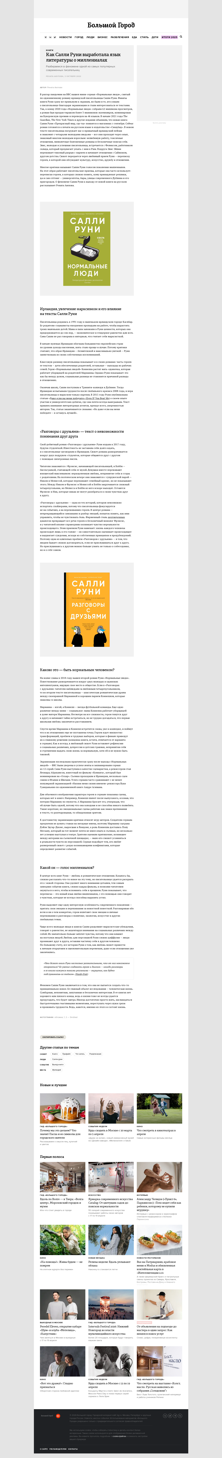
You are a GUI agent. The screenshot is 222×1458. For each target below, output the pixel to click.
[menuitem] (65, 37)
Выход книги (57, 1064)
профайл (66, 1054)
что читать (80, 1054)
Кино (140, 1126)
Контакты (73, 1449)
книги (55, 1054)
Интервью (142, 1195)
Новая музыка (96, 1258)
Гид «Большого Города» (53, 1126)
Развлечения (95, 1054)
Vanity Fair (81, 974)
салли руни (57, 1059)
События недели (97, 1126)
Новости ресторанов (149, 1258)
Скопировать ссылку (53, 1037)
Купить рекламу (159, 123)
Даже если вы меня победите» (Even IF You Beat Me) (80, 398)
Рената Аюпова (54, 76)
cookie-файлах (119, 1436)
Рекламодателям (57, 1449)
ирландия (56, 1070)
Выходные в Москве (51, 1323)
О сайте (44, 1449)
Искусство (94, 1195)
